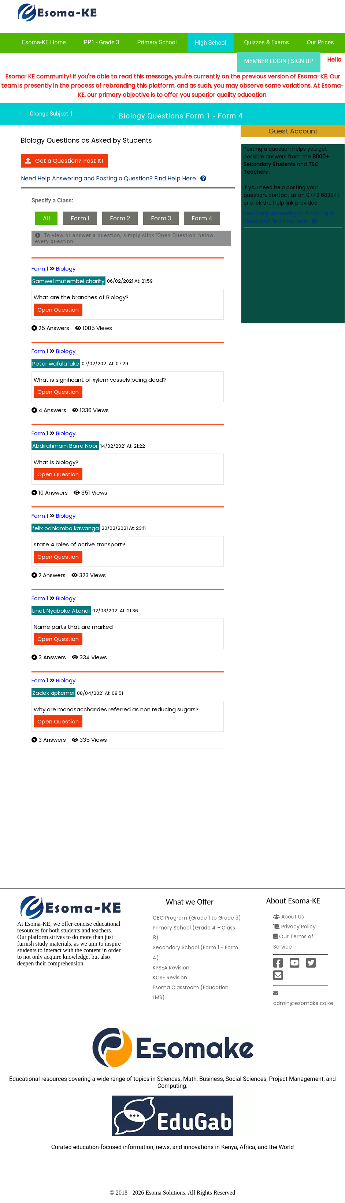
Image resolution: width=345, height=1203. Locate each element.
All (46, 218)
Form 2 (120, 218)
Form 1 (80, 218)
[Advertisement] (292, 276)
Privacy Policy (294, 926)
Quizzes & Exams (266, 42)
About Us (288, 916)
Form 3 (161, 218)
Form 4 (202, 218)
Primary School (157, 42)
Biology (65, 268)
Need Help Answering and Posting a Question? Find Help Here (288, 217)
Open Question (58, 309)
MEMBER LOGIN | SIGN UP (278, 61)
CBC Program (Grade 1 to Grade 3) (197, 917)
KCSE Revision (170, 977)
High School (210, 42)
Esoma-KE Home (44, 42)
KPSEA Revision (171, 967)
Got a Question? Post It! (64, 161)
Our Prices (320, 42)
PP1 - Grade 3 (101, 42)
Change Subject (49, 113)
